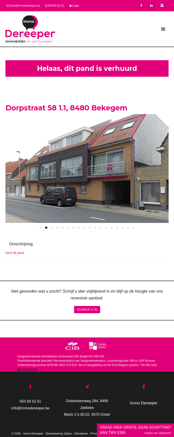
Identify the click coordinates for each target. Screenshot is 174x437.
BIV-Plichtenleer (27, 369)
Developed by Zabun (59, 433)
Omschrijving (21, 244)
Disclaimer (81, 433)
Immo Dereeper (143, 403)
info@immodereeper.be (30, 408)
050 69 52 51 (30, 401)
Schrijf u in (87, 309)
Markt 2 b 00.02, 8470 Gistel (87, 414)
